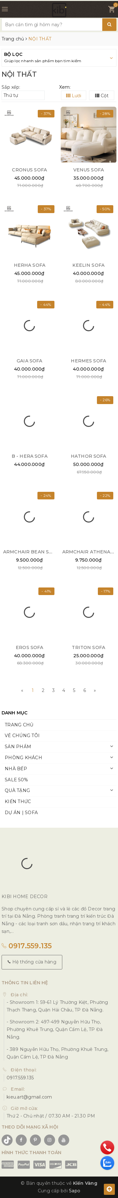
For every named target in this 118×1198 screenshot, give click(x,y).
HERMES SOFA (88, 361)
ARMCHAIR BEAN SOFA (31, 552)
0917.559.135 (27, 946)
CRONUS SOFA (29, 170)
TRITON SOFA (88, 647)
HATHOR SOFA (88, 456)
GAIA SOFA (29, 361)
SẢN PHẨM (18, 746)
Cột (102, 95)
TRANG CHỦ (19, 725)
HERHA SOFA (29, 265)
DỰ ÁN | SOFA (21, 812)
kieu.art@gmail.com (29, 1097)
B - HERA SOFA (30, 456)
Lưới (73, 95)
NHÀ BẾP (16, 769)
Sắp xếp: (11, 87)
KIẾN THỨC (18, 801)
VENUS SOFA (88, 170)
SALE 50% (16, 780)
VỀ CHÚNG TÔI (22, 735)
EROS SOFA (29, 647)
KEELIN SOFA (88, 265)
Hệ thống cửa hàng (32, 962)
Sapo (74, 1191)
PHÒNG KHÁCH (23, 757)
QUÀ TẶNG (17, 790)
